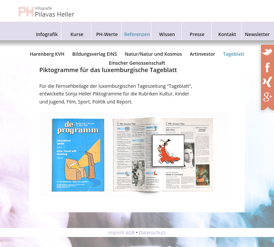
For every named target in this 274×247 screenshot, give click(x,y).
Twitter (267, 50)
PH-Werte (107, 34)
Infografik (47, 34)
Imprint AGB (121, 232)
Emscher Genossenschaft (137, 63)
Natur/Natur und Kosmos (153, 54)
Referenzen (137, 34)
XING (269, 80)
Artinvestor (202, 54)
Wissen (167, 34)
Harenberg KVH (47, 54)
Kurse (76, 34)
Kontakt (227, 34)
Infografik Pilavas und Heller (47, 12)
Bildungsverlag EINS (94, 54)
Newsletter (257, 34)
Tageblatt (233, 54)
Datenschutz (152, 232)
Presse (197, 34)
